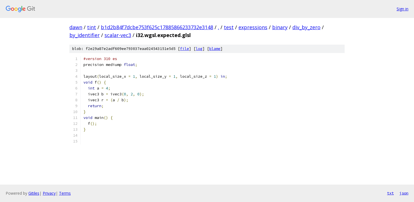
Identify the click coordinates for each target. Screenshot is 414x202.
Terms (65, 193)
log (199, 48)
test (229, 27)
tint (91, 27)
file (184, 48)
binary (280, 27)
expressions (252, 27)
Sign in (402, 9)
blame (214, 48)
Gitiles (33, 193)
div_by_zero (306, 27)
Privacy (49, 193)
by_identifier (84, 35)
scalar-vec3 (117, 35)
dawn (75, 27)
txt (390, 193)
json (403, 193)
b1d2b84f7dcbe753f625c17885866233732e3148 (157, 27)
